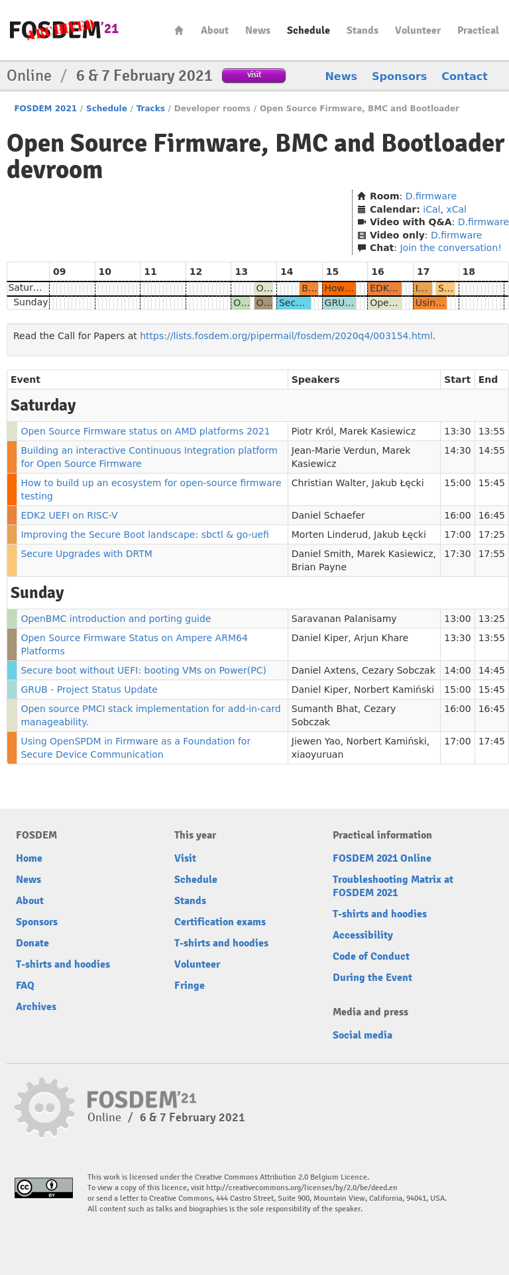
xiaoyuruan (318, 754)
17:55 (492, 553)
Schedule (308, 30)
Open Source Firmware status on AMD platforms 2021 (145, 431)
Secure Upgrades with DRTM (86, 553)
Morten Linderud (330, 534)
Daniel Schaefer (328, 515)
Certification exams (220, 922)
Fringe (189, 985)
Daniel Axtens (324, 670)
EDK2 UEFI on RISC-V (69, 515)
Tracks (151, 108)
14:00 (457, 670)
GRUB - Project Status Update (89, 689)
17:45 (492, 741)
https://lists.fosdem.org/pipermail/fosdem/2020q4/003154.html (286, 336)
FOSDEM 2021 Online (382, 858)
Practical (478, 30)
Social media (362, 1035)
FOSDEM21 (64, 30)
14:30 (457, 450)
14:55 (492, 450)
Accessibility (363, 935)
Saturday (29, 287)
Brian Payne (319, 567)
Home (179, 30)
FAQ (25, 985)
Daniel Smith (321, 553)
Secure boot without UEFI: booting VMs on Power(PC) (143, 670)
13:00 (457, 618)
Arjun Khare (381, 638)
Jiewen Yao (316, 741)
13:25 (492, 618)
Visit (185, 858)
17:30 (457, 553)
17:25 (492, 534)
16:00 (457, 515)
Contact (464, 76)
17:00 (457, 534)
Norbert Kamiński (394, 689)
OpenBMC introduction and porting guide (116, 618)
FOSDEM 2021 (45, 108)
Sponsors (399, 76)
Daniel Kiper (320, 638)
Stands (362, 30)
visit (254, 74)
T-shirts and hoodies (63, 964)
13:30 (457, 431)
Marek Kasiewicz (377, 431)
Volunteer (418, 30)
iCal (431, 209)
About (215, 30)
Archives (36, 1006)
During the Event (372, 977)
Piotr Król (312, 431)
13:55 (492, 431)
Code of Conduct (371, 956)
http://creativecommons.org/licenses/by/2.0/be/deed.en (302, 1188)
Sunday (30, 302)
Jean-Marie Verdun (334, 450)
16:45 (492, 515)
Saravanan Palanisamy (344, 618)
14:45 (492, 670)
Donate (32, 943)
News (257, 30)
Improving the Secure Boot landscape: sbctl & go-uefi (144, 534)
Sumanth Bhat (325, 708)
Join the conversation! (450, 247)
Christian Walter (329, 483)
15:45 (492, 483)
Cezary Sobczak (398, 670)
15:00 (457, 483)
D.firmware (431, 196)
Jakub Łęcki (398, 483)
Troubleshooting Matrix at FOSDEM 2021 (393, 886)
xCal (456, 209)
